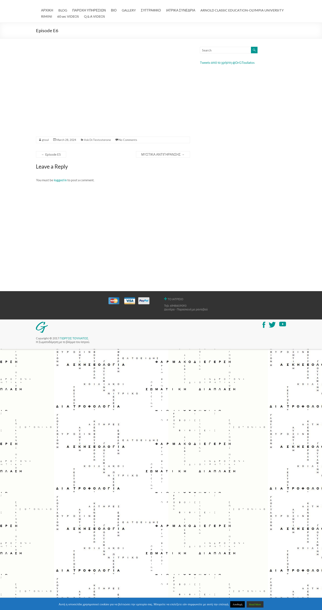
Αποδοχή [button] (238, 604)
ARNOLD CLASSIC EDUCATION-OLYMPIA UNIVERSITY (242, 10)
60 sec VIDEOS (68, 16)
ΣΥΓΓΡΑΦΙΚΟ (151, 10)
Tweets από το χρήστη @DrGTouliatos (227, 62)
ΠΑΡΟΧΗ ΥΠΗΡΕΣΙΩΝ (89, 10)
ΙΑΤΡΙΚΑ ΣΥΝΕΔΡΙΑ (180, 10)
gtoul (45, 139)
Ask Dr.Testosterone (97, 139)
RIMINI (46, 16)
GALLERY (129, 10)
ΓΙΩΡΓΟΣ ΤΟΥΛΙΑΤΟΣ (74, 338)
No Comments (128, 139)
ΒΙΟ (114, 10)
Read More (255, 604)
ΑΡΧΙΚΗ (47, 10)
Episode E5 (51, 154)
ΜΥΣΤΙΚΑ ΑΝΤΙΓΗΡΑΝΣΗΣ (163, 154)
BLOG (62, 10)
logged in (60, 180)
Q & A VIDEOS (94, 16)
